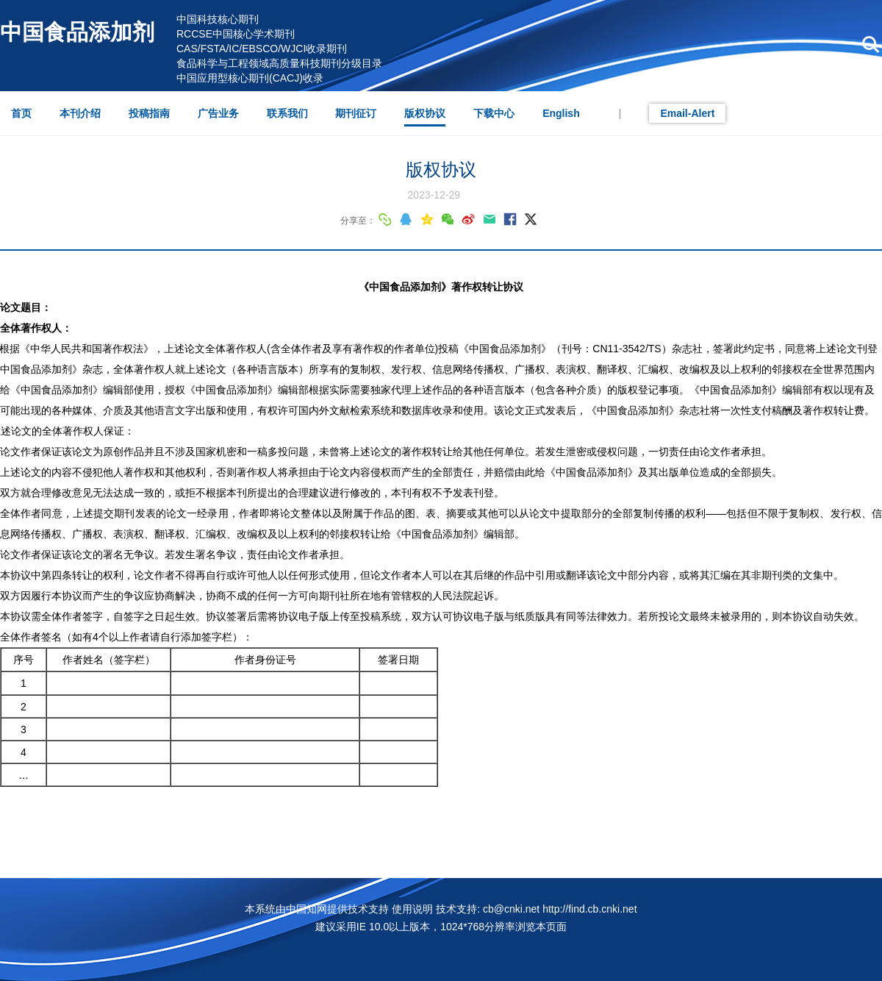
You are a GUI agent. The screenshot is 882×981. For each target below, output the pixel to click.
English (561, 113)
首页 (21, 113)
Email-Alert (687, 113)
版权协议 (424, 113)
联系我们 (287, 113)
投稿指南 (149, 113)
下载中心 (493, 113)
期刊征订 (355, 113)
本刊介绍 (80, 113)
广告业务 (218, 113)
